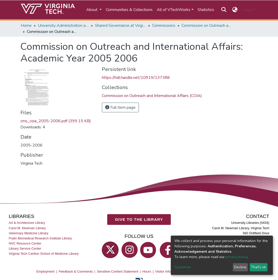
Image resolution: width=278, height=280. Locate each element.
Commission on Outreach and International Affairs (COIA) (207, 25)
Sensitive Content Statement (117, 271)
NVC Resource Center (25, 243)
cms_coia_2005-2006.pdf (55, 121)
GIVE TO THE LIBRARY (139, 219)
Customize (182, 267)
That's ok (258, 267)
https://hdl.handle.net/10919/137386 (136, 77)
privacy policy (236, 256)
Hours (146, 271)
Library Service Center (25, 248)
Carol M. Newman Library (27, 228)
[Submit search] (224, 10)
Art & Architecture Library (27, 223)
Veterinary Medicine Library (28, 233)
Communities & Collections (129, 10)
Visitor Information (168, 271)
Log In (248, 10)
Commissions (163, 25)
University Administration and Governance (63, 25)
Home (26, 25)
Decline (240, 267)
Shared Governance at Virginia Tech (120, 25)
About (92, 10)
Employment (45, 271)
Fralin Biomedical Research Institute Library (40, 238)
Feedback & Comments (76, 271)
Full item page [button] (120, 107)
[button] (235, 10)
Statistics (206, 10)
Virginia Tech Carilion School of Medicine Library (44, 253)
